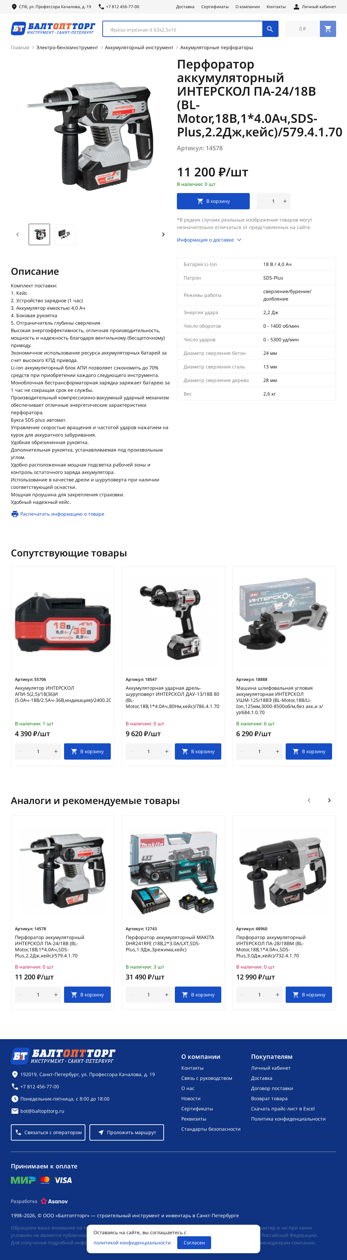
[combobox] (190, 30)
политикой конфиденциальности (132, 1242)
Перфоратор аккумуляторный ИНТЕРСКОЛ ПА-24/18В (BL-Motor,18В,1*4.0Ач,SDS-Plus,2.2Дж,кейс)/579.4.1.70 (49, 949)
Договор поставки (272, 1088)
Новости (191, 1098)
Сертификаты (215, 6)
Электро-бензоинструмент (67, 49)
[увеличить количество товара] (285, 203)
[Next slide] (163, 237)
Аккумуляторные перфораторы (216, 49)
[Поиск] (270, 29)
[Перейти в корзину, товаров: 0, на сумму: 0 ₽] (310, 30)
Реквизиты (193, 1118)
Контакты (276, 6)
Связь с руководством (206, 1078)
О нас (188, 1088)
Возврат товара (269, 1098)
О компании (248, 6)
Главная (20, 49)
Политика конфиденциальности (288, 1118)
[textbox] (186, 31)
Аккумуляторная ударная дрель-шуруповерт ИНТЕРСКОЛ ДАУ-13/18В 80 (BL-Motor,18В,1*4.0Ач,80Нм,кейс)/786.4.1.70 (172, 699)
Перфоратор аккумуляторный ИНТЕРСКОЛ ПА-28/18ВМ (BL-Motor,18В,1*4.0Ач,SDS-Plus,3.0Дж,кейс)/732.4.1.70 (271, 949)
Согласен (194, 1242)
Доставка (185, 6)
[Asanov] (54, 1201)
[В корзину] (87, 754)
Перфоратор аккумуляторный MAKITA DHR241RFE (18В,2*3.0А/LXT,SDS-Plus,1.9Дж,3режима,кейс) (170, 946)
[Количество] (273, 203)
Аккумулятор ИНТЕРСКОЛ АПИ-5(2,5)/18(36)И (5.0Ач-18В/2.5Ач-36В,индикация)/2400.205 (63, 696)
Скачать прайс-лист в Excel (283, 1108)
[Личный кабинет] (314, 7)
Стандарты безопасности (211, 1129)
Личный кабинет (271, 1068)
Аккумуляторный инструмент (139, 49)
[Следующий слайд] (329, 802)
